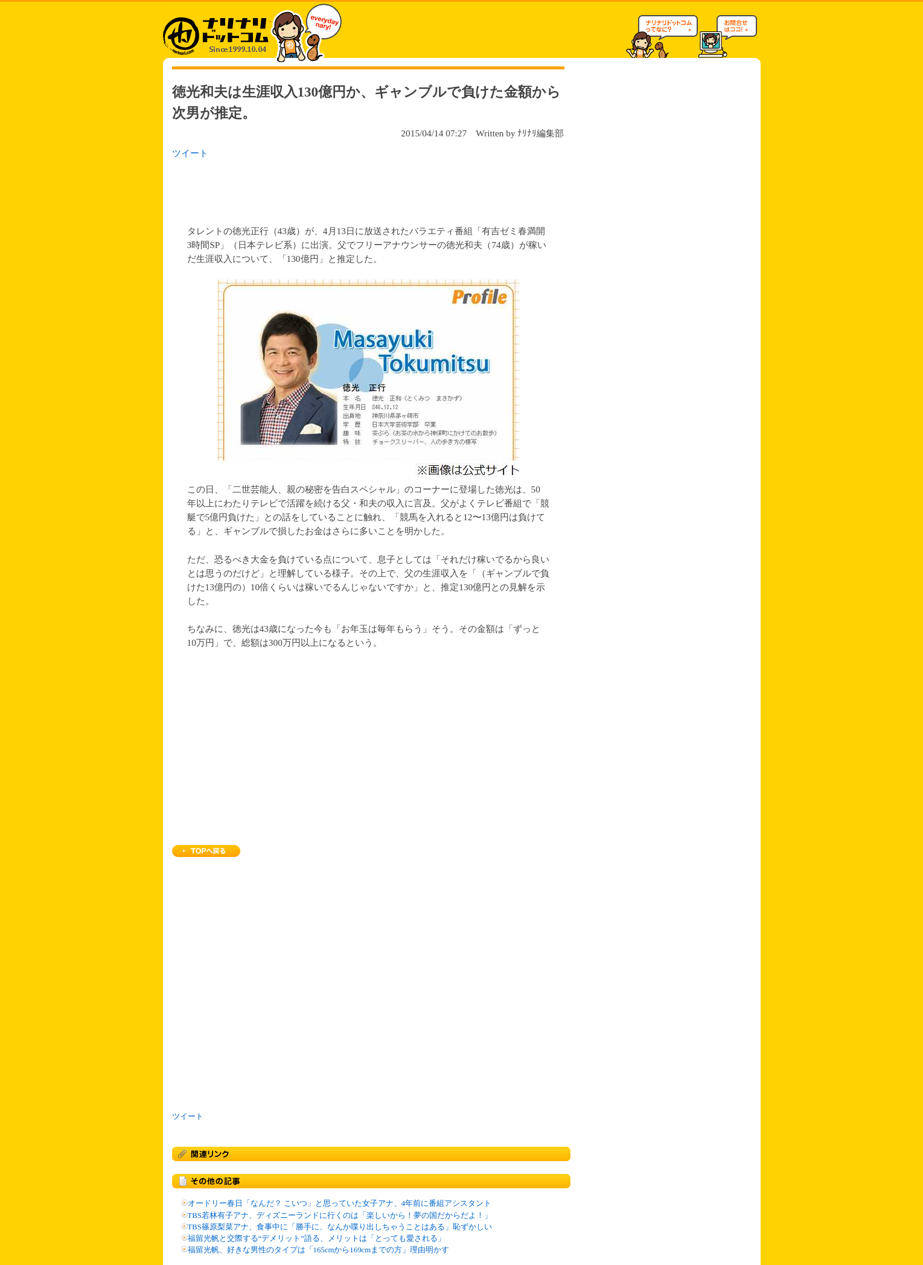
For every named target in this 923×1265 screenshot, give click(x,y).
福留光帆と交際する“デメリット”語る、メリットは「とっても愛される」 (317, 1238)
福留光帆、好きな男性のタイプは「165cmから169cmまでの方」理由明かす (319, 1250)
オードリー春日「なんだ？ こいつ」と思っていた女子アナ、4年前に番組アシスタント (340, 1203)
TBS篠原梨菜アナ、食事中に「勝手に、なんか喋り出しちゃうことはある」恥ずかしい (340, 1227)
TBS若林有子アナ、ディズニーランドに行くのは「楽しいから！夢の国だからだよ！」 (340, 1215)
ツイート (190, 153)
